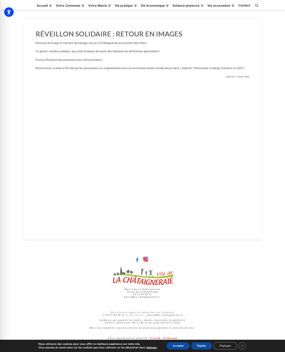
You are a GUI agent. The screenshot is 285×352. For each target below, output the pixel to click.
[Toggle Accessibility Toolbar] (9, 12)
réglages (151, 347)
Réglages (225, 346)
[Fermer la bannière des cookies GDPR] (242, 345)
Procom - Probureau (163, 338)
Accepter (178, 346)
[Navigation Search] (256, 5)
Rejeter (201, 346)
